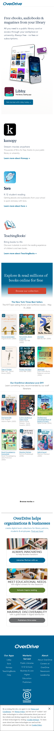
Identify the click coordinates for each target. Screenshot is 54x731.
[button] (9, 655)
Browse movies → (27, 501)
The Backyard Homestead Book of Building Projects (44, 419)
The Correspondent (8, 337)
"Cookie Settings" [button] (33, 720)
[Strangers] (45, 335)
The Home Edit (6, 417)
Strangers (40, 337)
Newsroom (45, 671)
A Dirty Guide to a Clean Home (25, 418)
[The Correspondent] (9, 335)
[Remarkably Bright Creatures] (27, 335)
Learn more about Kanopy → (17, 158)
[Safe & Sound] (45, 450)
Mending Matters (25, 452)
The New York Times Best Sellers (27, 302)
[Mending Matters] (27, 450)
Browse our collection (27, 290)
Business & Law (27, 671)
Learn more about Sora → (15, 206)
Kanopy (9, 667)
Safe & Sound (41, 452)
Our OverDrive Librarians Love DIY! (27, 382)
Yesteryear (41, 369)
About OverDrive (45, 660)
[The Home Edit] (9, 415)
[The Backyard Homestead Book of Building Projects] (45, 415)
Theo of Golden (6, 369)
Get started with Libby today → (18, 102)
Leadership (45, 675)
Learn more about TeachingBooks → (20, 253)
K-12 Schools (27, 667)
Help (9, 675)
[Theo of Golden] (9, 367)
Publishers (27, 682)
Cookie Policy (37, 725)
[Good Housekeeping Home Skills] (9, 450)
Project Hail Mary (25, 369)
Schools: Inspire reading (27, 590)
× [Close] (49, 709)
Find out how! (37, 531)
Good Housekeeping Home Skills (8, 453)
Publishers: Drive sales (27, 620)
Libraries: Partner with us (27, 560)
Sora (9, 663)
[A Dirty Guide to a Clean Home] (27, 415)
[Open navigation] (50, 3)
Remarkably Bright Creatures (25, 337)
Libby (9, 660)
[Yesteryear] (45, 367)
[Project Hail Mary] (27, 367)
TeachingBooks (9, 671)
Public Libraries (27, 663)
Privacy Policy (20, 712)
